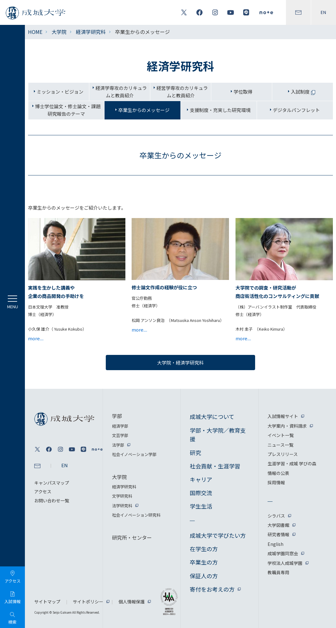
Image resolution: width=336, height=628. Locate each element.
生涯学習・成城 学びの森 (292, 463)
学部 (117, 416)
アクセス (42, 491)
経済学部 (120, 426)
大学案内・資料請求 (287, 426)
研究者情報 (278, 534)
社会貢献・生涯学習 (215, 466)
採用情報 (276, 482)
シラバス (276, 516)
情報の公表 (278, 473)
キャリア (201, 479)
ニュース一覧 (280, 445)
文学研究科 (122, 496)
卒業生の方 (204, 562)
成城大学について (212, 416)
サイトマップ (47, 601)
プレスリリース (283, 454)
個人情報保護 (132, 601)
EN (323, 12)
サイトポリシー (88, 601)
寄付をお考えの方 (212, 589)
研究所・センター (132, 537)
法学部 (118, 445)
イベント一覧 (281, 435)
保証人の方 (204, 576)
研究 (195, 453)
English (275, 544)
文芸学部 (120, 435)
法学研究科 (122, 506)
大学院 (59, 31)
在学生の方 (204, 549)
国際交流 (201, 493)
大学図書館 (278, 525)
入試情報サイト (283, 416)
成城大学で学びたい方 (218, 535)
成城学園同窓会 (283, 553)
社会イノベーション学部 (134, 454)
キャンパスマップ (51, 483)
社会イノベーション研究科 (136, 515)
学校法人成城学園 (285, 563)
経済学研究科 (91, 31)
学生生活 (201, 506)
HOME (35, 31)
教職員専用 (278, 572)
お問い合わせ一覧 (51, 500)
